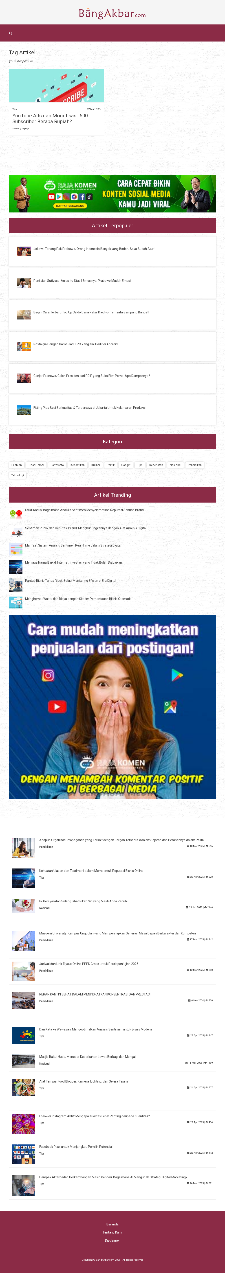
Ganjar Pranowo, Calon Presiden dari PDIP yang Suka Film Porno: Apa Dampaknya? (91, 376)
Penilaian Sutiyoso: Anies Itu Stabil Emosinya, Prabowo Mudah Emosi (82, 280)
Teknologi (17, 475)
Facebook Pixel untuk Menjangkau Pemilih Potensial (75, 1146)
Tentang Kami (112, 1232)
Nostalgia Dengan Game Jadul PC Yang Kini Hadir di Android (75, 344)
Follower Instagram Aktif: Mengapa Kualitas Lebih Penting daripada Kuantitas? (94, 1116)
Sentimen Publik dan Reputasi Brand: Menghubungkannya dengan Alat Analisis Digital (85, 528)
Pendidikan (195, 465)
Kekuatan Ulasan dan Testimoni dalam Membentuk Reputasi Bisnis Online (91, 871)
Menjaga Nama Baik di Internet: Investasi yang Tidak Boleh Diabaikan (73, 562)
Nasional (175, 465)
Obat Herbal (36, 465)
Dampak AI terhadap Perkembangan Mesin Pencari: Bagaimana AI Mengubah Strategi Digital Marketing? (113, 1177)
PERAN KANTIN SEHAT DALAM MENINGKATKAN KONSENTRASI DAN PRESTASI (94, 994)
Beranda (112, 1224)
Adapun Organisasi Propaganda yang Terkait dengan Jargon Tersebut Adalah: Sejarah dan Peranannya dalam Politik (121, 840)
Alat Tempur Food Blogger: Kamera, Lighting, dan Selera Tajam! (83, 1081)
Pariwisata (57, 465)
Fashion (16, 465)
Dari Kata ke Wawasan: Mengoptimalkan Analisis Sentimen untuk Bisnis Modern (95, 1029)
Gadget (125, 465)
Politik (111, 465)
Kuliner (95, 465)
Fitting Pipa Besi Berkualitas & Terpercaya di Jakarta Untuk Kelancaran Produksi (89, 407)
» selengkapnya (20, 128)
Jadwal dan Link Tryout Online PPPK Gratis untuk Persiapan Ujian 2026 (88, 964)
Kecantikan (78, 465)
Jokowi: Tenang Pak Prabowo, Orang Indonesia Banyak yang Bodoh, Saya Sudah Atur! (93, 249)
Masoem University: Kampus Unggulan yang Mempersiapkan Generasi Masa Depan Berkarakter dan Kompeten (117, 933)
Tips (14, 109)
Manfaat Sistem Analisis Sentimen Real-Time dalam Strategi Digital (73, 545)
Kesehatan (156, 465)
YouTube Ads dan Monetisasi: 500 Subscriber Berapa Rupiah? (50, 118)
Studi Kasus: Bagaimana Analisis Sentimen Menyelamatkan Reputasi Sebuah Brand (84, 510)
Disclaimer (112, 1240)
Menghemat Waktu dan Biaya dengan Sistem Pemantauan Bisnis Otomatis (78, 599)
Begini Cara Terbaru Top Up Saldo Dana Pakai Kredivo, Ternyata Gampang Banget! (91, 312)
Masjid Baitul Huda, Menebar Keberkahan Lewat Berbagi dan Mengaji (87, 1057)
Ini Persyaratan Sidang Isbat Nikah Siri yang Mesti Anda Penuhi (83, 901)
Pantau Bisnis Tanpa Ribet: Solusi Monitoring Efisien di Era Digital (70, 580)
